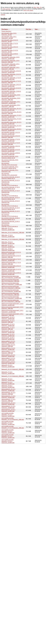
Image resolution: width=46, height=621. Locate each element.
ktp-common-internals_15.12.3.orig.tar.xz (10, 184)
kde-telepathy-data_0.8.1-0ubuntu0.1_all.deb (9, 37)
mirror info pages (28, 10)
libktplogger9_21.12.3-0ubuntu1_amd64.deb (8, 335)
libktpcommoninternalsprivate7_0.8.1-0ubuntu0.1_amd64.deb (13, 311)
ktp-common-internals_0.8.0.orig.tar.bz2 (9, 164)
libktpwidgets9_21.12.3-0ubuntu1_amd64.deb (8, 407)
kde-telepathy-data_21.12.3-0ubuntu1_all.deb (10, 51)
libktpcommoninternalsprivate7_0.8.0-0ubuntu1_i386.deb (13, 307)
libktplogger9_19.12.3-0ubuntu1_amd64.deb (8, 331)
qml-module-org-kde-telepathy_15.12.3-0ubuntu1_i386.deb (13, 418)
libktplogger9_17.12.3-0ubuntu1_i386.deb (8, 328)
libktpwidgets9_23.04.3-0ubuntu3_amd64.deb (8, 410)
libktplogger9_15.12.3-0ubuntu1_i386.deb (8, 321)
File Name (5, 29)
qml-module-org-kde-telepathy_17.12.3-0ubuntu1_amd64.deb (8, 423)
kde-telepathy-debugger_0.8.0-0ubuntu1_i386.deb (11, 61)
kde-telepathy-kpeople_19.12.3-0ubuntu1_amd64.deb (11, 146)
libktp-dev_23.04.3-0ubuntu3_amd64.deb (8, 249)
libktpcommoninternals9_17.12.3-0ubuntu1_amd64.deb (11, 259)
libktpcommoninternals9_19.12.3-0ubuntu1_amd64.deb (11, 266)
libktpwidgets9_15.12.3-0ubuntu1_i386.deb (8, 393)
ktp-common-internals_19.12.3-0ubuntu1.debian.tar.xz (11, 198)
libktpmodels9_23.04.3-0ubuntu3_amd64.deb (8, 362)
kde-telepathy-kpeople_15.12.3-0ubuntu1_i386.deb (11, 136)
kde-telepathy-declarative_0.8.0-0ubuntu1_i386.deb (11, 99)
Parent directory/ (6, 31)
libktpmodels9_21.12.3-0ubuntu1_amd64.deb (8, 359)
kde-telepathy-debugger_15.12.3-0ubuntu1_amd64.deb (11, 71)
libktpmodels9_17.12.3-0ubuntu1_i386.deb (8, 352)
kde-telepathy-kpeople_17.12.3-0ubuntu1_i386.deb (11, 143)
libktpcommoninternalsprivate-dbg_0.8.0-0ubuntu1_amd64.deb (11, 277)
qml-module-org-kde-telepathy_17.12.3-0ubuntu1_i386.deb (13, 427)
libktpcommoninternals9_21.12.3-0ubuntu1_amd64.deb (11, 270)
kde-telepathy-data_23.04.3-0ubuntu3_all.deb (10, 54)
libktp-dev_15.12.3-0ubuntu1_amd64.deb (8, 229)
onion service (6, 9)
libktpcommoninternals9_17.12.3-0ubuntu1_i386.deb (11, 263)
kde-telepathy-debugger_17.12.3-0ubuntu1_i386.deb (11, 81)
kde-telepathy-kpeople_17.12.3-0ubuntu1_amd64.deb (11, 140)
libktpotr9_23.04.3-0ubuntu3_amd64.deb (8, 386)
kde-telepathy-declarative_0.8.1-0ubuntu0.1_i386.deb (11, 105)
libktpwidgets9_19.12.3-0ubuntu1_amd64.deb (8, 403)
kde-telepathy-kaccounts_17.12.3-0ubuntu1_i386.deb (11, 119)
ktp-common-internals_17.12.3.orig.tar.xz (10, 194)
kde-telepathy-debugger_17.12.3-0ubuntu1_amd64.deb (11, 78)
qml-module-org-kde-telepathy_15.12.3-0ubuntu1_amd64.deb (8, 414)
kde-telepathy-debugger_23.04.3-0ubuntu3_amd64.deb (11, 92)
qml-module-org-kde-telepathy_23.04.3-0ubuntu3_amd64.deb (8, 441)
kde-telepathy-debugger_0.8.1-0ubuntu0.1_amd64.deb (11, 64)
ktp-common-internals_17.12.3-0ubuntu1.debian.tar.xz (11, 188)
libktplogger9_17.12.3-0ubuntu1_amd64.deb (8, 324)
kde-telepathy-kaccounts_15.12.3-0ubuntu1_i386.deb (11, 112)
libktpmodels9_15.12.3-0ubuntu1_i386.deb (8, 345)
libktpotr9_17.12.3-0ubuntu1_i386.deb (13, 376)
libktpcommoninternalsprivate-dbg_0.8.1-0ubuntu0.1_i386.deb (11, 287)
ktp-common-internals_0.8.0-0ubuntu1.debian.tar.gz (10, 157)
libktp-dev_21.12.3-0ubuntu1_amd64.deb (8, 246)
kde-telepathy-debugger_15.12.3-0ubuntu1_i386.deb (11, 75)
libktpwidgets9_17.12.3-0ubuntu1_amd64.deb (8, 396)
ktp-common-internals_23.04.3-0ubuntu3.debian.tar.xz (11, 218)
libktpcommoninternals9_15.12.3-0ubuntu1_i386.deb (11, 256)
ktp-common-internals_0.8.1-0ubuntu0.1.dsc (10, 170)
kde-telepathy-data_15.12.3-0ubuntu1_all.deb (10, 40)
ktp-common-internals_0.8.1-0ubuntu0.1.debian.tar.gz (10, 167)
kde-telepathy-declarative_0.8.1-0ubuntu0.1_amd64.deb (11, 102)
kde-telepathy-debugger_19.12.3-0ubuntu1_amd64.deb (11, 85)
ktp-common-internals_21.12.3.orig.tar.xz (10, 215)
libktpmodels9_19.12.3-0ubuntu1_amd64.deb (8, 355)
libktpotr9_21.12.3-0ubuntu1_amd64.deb (8, 383)
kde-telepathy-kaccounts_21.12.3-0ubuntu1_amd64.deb (11, 126)
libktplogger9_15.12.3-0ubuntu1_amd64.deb (8, 318)
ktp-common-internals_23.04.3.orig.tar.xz (10, 225)
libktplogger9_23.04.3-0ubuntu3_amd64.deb (8, 338)
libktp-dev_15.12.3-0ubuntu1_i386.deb (13, 232)
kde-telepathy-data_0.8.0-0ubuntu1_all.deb (9, 34)
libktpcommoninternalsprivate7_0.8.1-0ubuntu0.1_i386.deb (13, 314)
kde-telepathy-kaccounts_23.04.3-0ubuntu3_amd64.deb (11, 129)
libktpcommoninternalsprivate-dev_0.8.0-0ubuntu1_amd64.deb (11, 290)
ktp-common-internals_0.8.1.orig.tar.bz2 (9, 174)
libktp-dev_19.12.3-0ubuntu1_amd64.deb (8, 242)
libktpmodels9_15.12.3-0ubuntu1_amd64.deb (8, 342)
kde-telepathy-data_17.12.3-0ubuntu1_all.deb (10, 44)
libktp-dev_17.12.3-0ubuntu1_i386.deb (13, 239)
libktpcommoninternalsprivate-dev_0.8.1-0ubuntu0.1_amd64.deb (12, 297)
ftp (41, 7)
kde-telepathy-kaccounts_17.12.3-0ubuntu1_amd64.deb (11, 116)
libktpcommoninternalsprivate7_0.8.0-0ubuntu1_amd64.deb (13, 304)
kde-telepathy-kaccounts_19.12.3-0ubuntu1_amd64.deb (11, 123)
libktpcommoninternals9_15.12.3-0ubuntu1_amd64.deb (11, 253)
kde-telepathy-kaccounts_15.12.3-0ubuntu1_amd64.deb (11, 109)
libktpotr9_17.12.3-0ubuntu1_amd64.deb (8, 372)
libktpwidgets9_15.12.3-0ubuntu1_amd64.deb (8, 389)
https (38, 7)
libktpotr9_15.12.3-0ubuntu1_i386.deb (13, 369)
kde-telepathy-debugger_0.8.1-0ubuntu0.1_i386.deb (11, 68)
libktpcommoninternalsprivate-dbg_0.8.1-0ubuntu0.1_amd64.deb (12, 283)
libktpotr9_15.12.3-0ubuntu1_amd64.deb (8, 366)
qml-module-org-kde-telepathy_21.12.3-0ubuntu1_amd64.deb (8, 436)
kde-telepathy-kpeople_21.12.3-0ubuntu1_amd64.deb (11, 150)
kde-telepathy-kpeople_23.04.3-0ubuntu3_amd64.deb (11, 153)
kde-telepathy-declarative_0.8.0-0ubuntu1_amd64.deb (11, 95)
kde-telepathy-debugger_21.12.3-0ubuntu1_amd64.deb (11, 88)
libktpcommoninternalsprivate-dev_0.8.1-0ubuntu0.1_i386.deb (11, 300)
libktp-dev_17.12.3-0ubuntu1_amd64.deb (8, 235)
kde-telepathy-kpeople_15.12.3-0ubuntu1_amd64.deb (11, 133)
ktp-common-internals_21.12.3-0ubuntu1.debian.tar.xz (11, 208)
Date (36, 29)
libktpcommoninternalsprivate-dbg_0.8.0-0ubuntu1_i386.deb (10, 280)
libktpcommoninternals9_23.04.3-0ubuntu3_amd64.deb (11, 273)
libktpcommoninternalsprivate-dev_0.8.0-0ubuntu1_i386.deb (10, 294)
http (35, 7)
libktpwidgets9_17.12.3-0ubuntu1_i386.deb (8, 400)
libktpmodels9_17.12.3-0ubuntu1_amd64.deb (8, 348)
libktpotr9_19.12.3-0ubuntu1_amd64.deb (8, 379)
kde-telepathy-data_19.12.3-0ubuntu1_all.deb (10, 47)
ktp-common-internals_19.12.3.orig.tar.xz (10, 205)
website (3, 14)
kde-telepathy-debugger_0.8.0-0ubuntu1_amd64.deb (11, 57)
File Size (28, 29)
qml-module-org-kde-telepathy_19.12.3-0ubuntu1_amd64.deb (8, 431)
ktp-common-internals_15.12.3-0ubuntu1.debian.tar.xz (11, 177)
